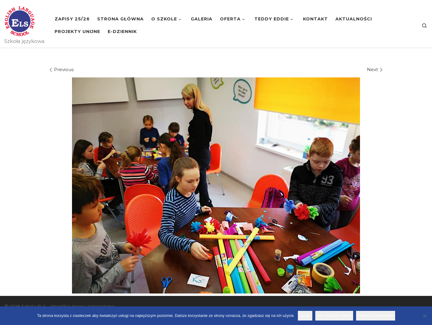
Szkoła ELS (33, 306)
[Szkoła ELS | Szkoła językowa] (19, 20)
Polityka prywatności (375, 315)
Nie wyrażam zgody (334, 315)
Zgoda (305, 315)
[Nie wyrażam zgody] (425, 316)
